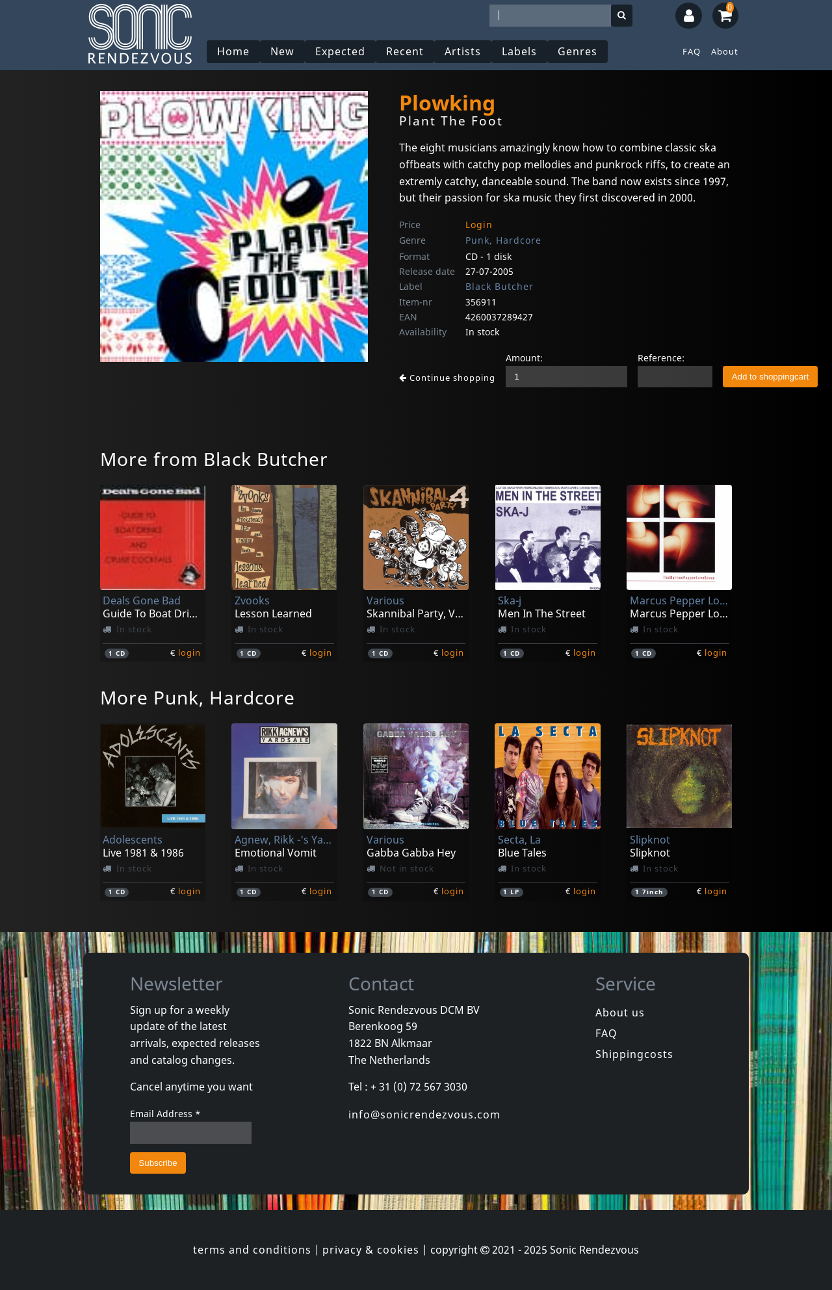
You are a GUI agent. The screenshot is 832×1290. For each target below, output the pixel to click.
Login (479, 224)
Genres (577, 51)
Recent (405, 51)
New (282, 51)
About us (620, 1012)
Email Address (165, 1113)
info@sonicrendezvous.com (424, 1114)
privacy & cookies (370, 1250)
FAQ (691, 51)
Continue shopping (447, 377)
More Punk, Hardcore (197, 697)
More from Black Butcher (214, 458)
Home (233, 51)
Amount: (524, 358)
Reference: (661, 358)
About (724, 51)
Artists (463, 51)
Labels (519, 51)
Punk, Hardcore (503, 240)
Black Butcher (499, 286)
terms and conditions (252, 1250)
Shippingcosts (634, 1054)
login (189, 652)
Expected (340, 51)
